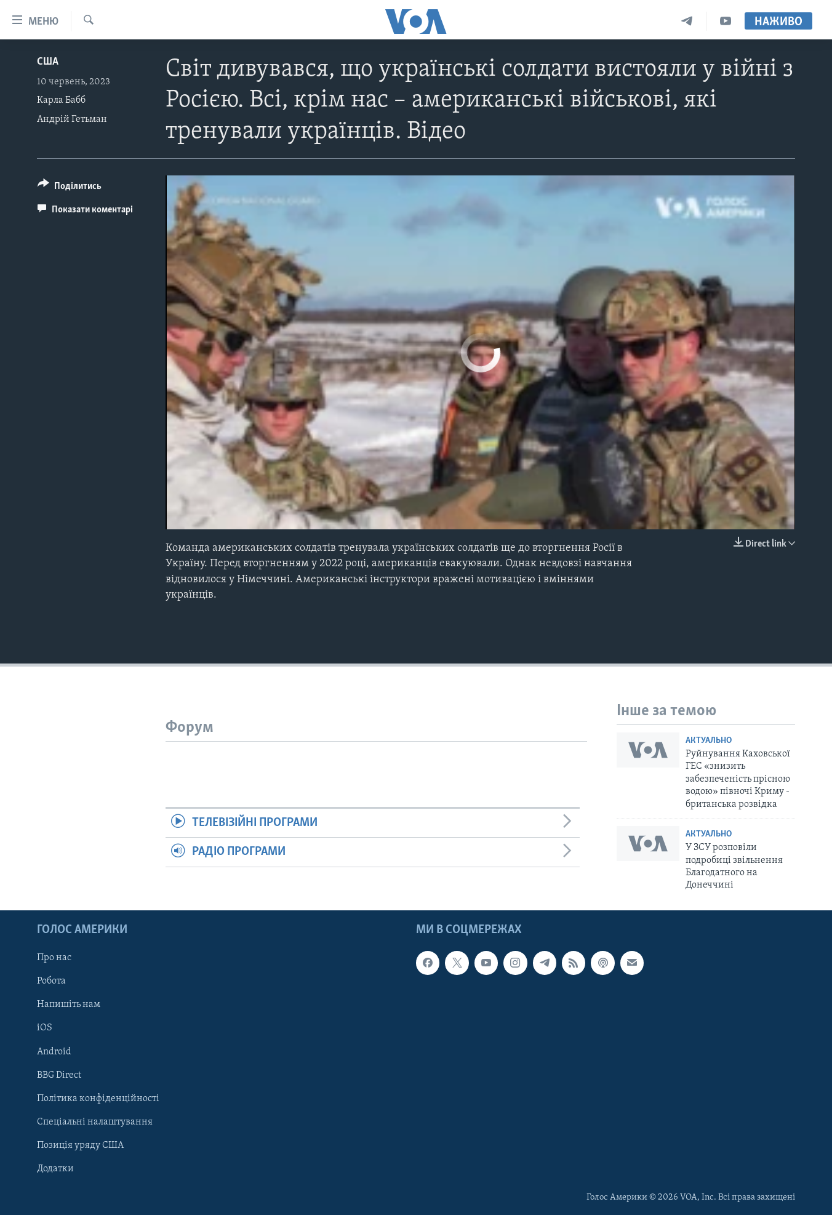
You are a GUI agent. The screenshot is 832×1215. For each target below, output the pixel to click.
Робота (51, 981)
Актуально (709, 740)
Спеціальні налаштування (95, 1121)
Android (54, 1051)
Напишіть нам (68, 1004)
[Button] (70, 188)
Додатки (55, 1169)
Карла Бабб (61, 100)
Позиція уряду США (80, 1145)
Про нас (54, 958)
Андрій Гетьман (72, 119)
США (47, 62)
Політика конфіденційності (98, 1098)
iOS (44, 1028)
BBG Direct (59, 1075)
